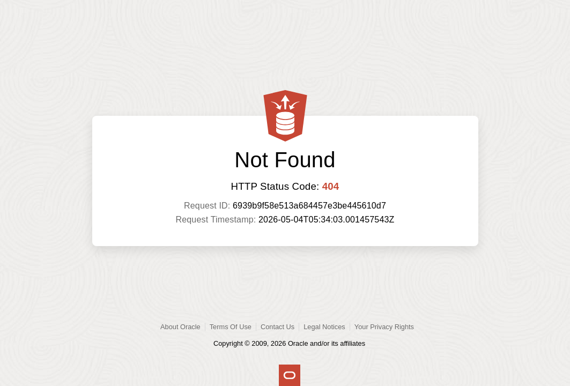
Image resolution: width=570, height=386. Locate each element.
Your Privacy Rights (384, 327)
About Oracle (180, 327)
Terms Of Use (230, 327)
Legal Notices (324, 327)
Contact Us (277, 327)
